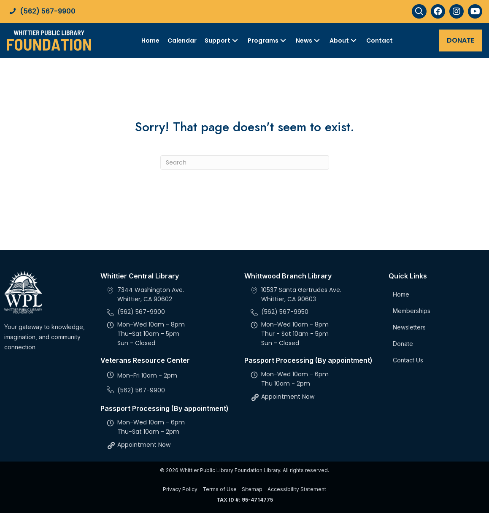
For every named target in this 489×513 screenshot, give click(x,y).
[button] (419, 11)
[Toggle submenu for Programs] (283, 40)
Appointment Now (143, 444)
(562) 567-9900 (48, 11)
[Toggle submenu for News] (316, 40)
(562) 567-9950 (284, 312)
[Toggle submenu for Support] (235, 40)
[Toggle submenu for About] (353, 40)
